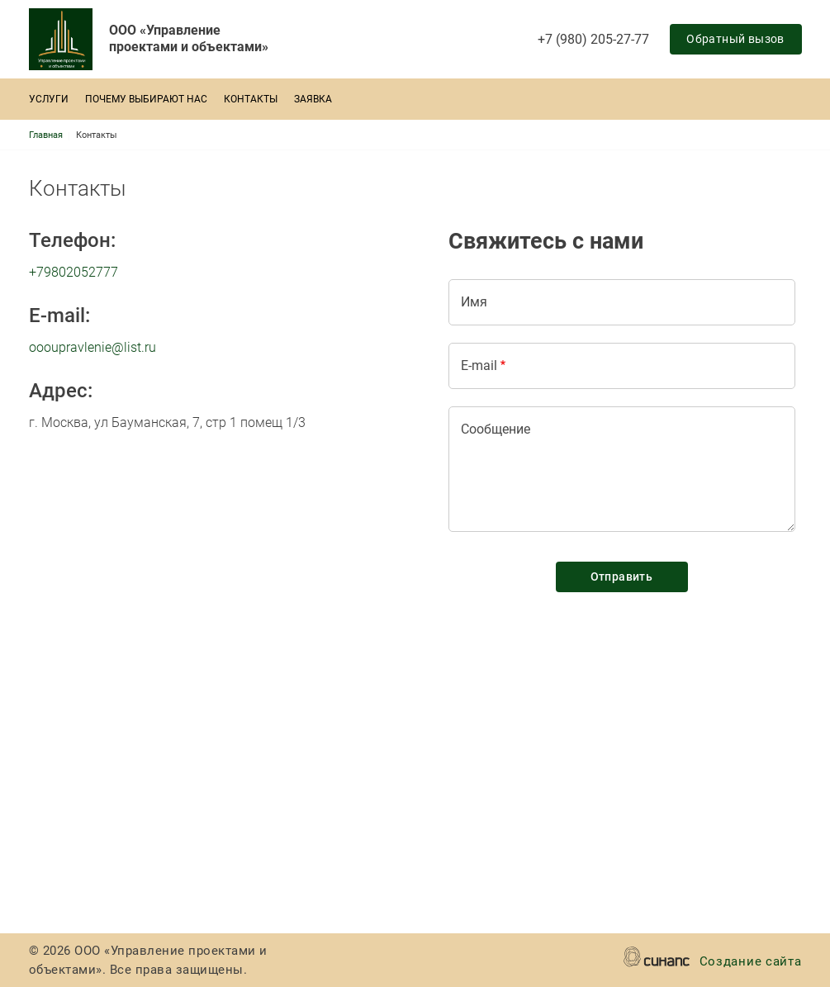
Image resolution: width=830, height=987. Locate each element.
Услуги (49, 99)
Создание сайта (751, 962)
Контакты (250, 99)
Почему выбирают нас (146, 99)
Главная (46, 135)
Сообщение (495, 429)
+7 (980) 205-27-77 (593, 39)
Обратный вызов (735, 38)
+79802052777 (73, 272)
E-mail (479, 365)
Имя (474, 302)
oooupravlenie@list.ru (92, 347)
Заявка (313, 99)
